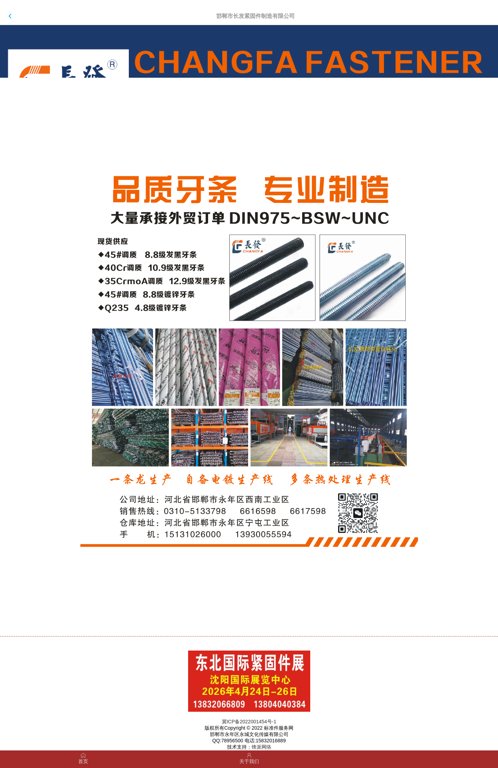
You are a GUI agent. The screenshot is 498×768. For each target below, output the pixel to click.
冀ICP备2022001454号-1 (249, 721)
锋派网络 (261, 747)
